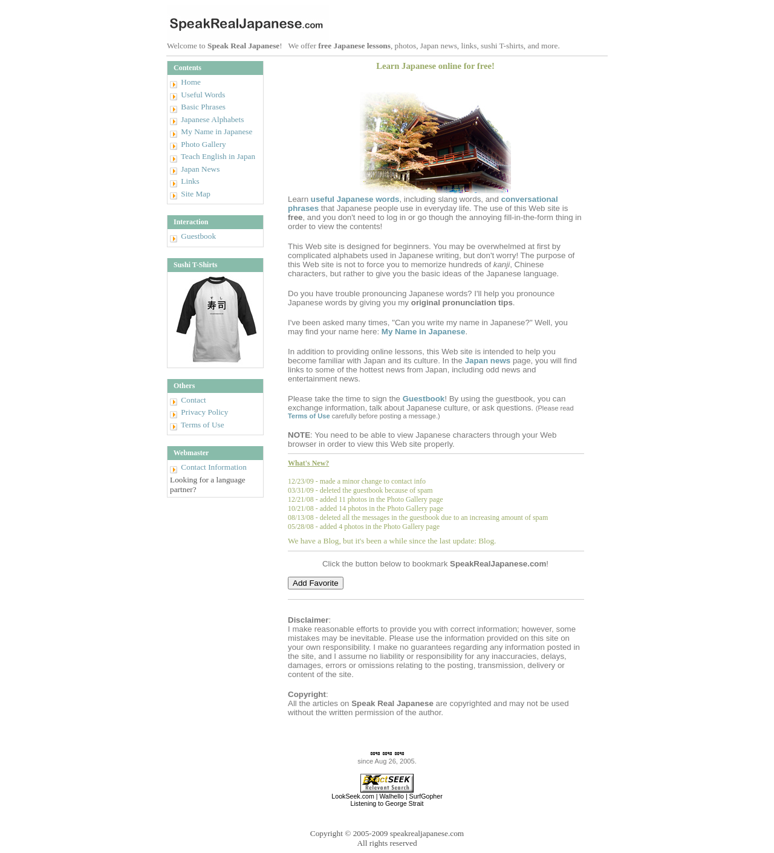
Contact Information (213, 467)
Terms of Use (202, 424)
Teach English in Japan (218, 156)
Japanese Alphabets (212, 119)
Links (190, 181)
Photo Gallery (203, 144)
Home (191, 81)
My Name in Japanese (216, 131)
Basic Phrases (203, 106)
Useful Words (203, 94)
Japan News (200, 169)
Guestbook (198, 236)
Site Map (195, 193)
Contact (193, 399)
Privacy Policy (204, 412)
